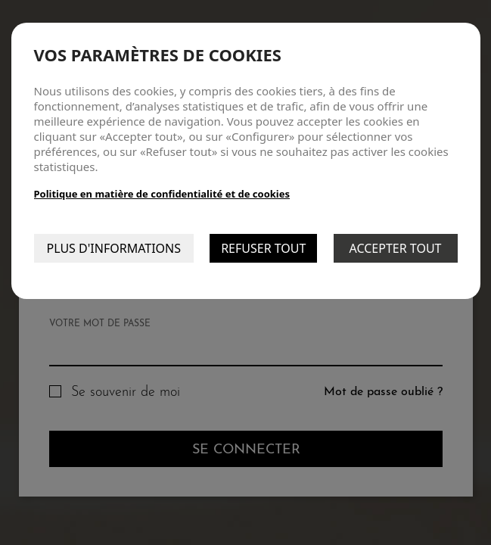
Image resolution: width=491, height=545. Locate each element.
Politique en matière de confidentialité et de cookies (162, 194)
